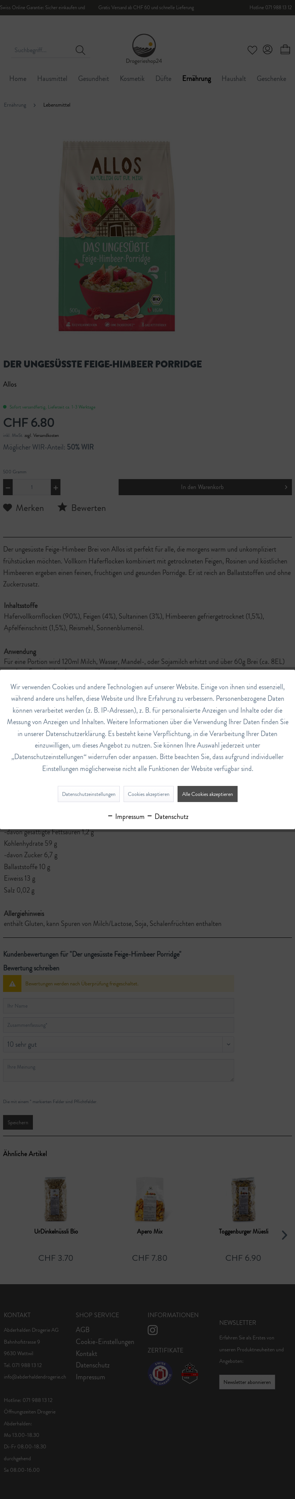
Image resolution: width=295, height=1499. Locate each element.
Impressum (126, 817)
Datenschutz (167, 817)
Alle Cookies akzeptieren (207, 794)
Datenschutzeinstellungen (89, 794)
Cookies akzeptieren (149, 794)
